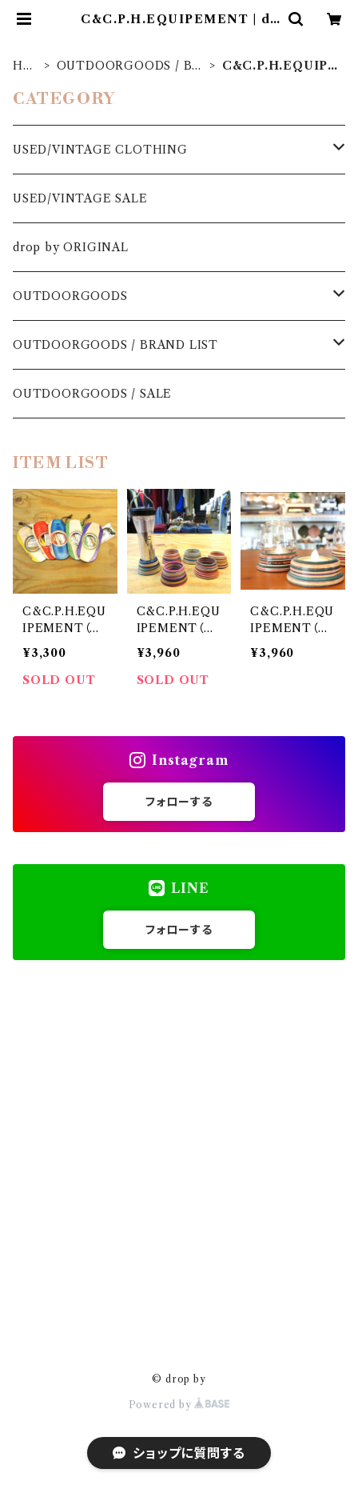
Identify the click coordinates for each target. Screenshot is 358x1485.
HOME (23, 66)
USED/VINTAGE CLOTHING (100, 149)
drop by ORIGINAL (71, 247)
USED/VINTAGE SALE (80, 198)
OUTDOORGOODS (70, 296)
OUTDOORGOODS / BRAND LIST (129, 66)
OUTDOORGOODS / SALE (92, 393)
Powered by (179, 1405)
